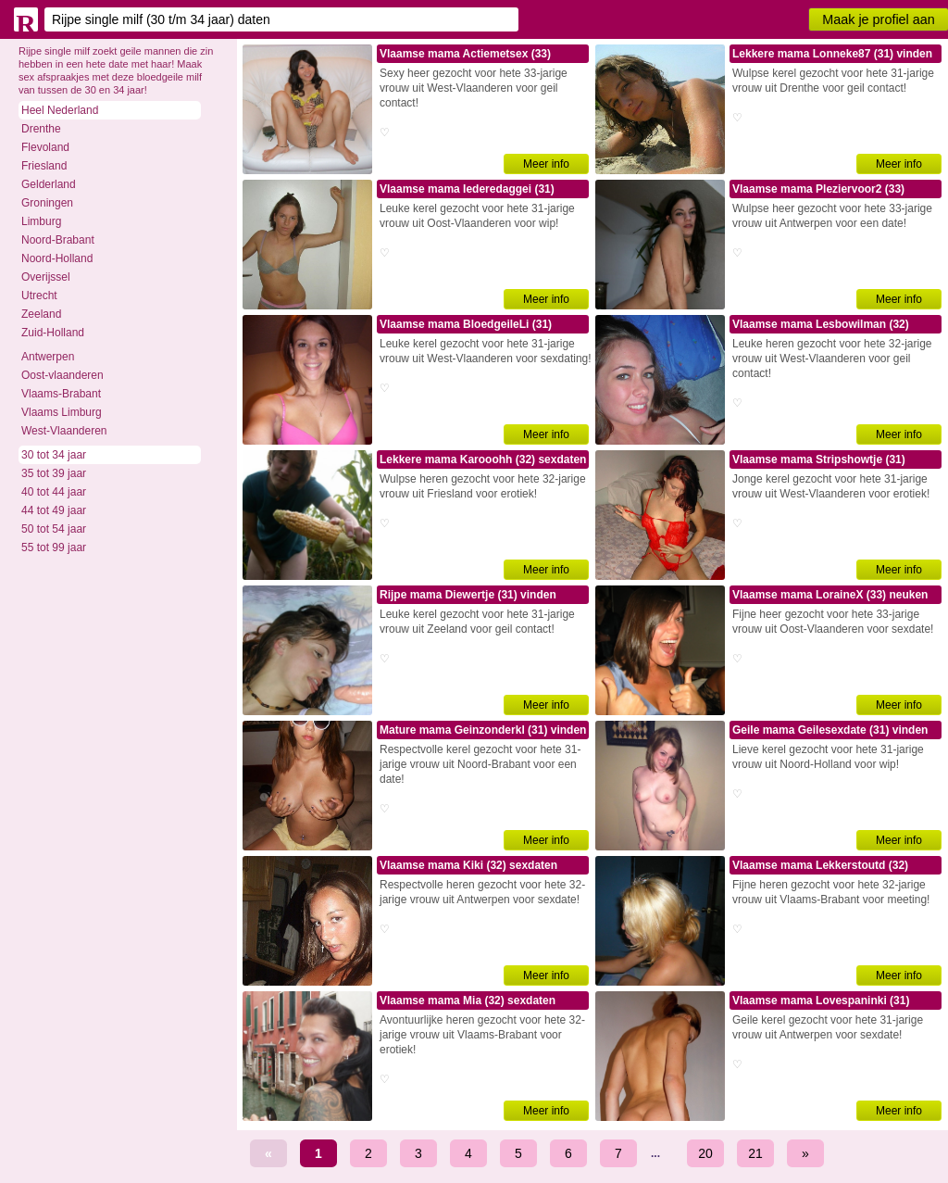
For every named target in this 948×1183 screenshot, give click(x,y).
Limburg (41, 221)
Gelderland (48, 184)
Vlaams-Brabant (61, 393)
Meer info (546, 163)
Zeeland (41, 314)
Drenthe (41, 128)
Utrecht (39, 295)
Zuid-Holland (52, 332)
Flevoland (45, 147)
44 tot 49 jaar (53, 510)
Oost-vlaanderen (62, 375)
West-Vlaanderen (64, 430)
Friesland (44, 165)
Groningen (47, 202)
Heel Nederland (59, 110)
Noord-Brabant (57, 239)
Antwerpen (47, 356)
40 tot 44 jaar (53, 491)
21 (755, 1153)
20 (705, 1153)
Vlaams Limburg (61, 412)
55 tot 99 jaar (53, 547)
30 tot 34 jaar (53, 454)
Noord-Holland (57, 258)
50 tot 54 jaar (53, 528)
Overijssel (45, 277)
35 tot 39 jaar (53, 473)
